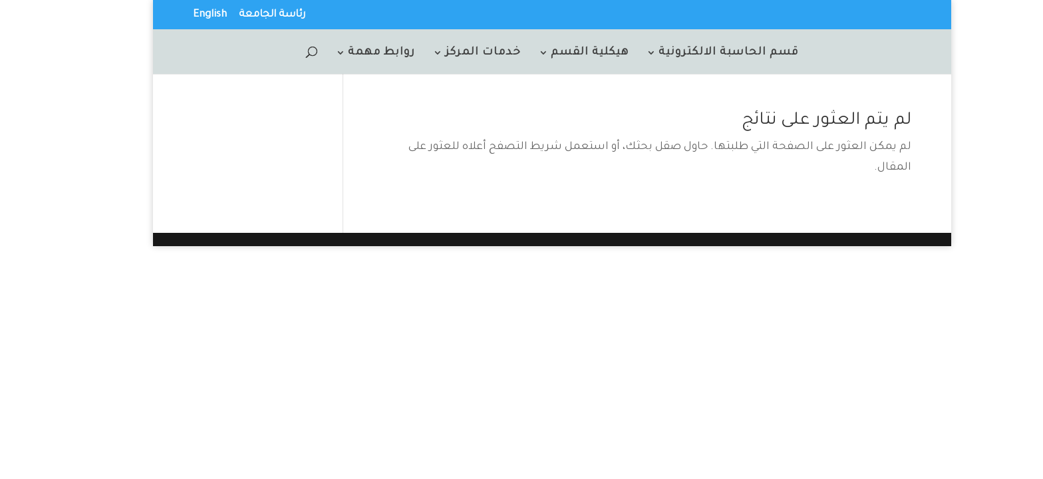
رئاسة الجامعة (241, 15)
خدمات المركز (452, 53)
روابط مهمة (350, 53)
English (179, 15)
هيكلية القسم (559, 53)
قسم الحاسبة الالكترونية (698, 53)
